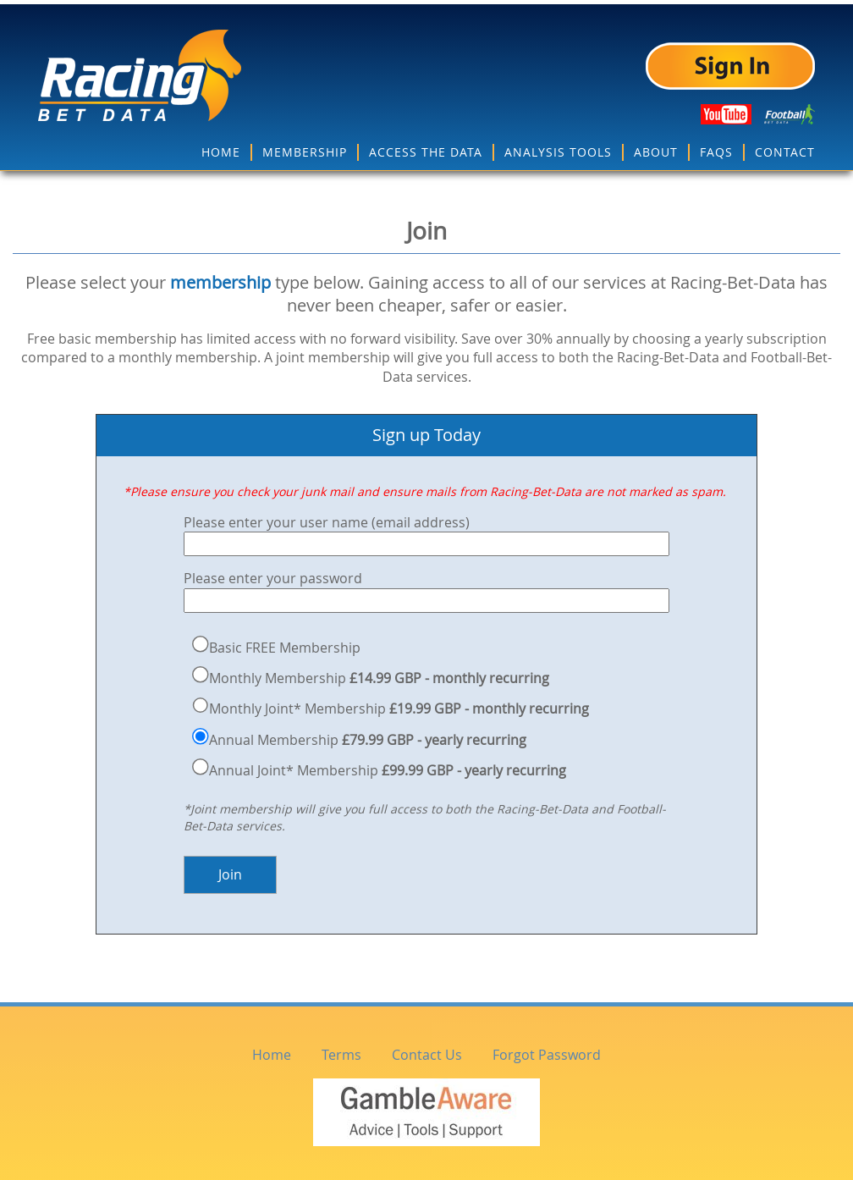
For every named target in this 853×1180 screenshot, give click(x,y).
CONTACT (785, 148)
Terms (341, 1050)
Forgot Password (547, 1050)
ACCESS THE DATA (425, 148)
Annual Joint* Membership (387, 766)
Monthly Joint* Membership (399, 705)
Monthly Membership (379, 673)
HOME (220, 148)
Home (271, 1050)
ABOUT (656, 148)
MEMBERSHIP (304, 148)
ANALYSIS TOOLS (558, 148)
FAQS (716, 148)
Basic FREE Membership (284, 643)
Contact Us (427, 1050)
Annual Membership (367, 735)
